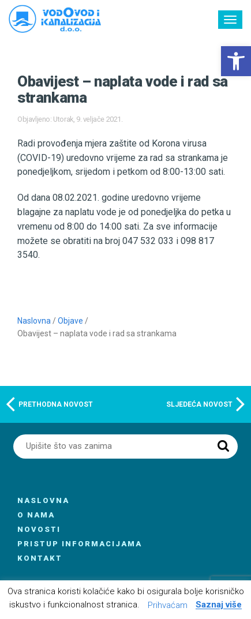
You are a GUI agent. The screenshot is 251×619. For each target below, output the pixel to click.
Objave (70, 320)
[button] (236, 61)
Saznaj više (219, 605)
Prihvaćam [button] (168, 605)
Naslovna (34, 320)
